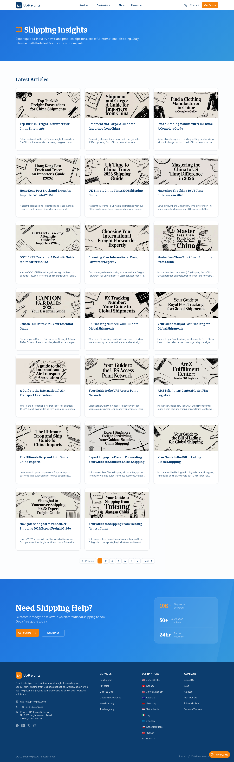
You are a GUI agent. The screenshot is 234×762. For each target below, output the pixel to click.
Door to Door (107, 691)
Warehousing (107, 703)
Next (148, 560)
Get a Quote (27, 632)
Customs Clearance (110, 697)
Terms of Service (193, 709)
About (122, 5)
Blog (186, 685)
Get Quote (210, 5)
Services (85, 5)
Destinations (105, 5)
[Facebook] (17, 725)
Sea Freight (106, 679)
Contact (194, 5)
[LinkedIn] (23, 725)
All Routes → (148, 738)
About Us (189, 679)
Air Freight (105, 685)
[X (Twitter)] (29, 725)
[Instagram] (34, 725)
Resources (138, 5)
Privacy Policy (191, 703)
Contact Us (53, 632)
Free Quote (219, 754)
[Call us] (185, 5)
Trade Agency (107, 709)
